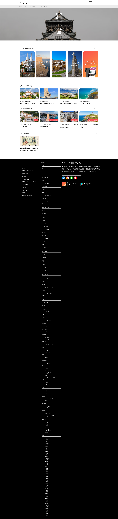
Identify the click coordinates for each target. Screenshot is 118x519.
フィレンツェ (49, 430)
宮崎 (46, 448)
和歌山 (47, 458)
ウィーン (47, 277)
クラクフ (47, 171)
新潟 (46, 493)
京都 (46, 508)
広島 (46, 488)
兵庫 (46, 481)
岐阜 (46, 459)
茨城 (46, 495)
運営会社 (24, 192)
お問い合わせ (25, 184)
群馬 (46, 500)
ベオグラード (49, 201)
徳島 (46, 438)
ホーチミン (48, 326)
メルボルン (48, 278)
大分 (46, 476)
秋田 (46, 449)
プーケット (48, 391)
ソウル (47, 357)
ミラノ (47, 429)
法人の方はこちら (26, 176)
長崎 (46, 512)
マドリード (48, 413)
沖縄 (46, 475)
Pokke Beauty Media (27, 195)
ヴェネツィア (49, 427)
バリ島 (47, 229)
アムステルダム (49, 344)
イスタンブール (49, 320)
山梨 (46, 507)
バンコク (47, 393)
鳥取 (46, 441)
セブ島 (47, 311)
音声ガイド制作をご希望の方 (29, 181)
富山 (46, 454)
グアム (47, 368)
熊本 (46, 456)
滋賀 (46, 465)
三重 (46, 510)
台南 (46, 382)
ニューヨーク (49, 370)
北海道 (47, 505)
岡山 (46, 485)
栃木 (46, 483)
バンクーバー (49, 293)
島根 (46, 513)
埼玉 (46, 461)
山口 (46, 444)
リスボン (40, 6)
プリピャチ (48, 195)
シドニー (47, 332)
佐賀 (46, 439)
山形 (46, 463)
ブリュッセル (49, 339)
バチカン (47, 425)
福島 (46, 451)
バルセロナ (48, 416)
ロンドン (47, 400)
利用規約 (24, 187)
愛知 (46, 498)
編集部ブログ (25, 173)
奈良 (46, 491)
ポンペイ (47, 424)
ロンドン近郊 (49, 399)
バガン (47, 238)
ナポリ (47, 422)
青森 (46, 468)
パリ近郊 (47, 406)
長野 (46, 496)
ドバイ (47, 183)
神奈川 (47, 501)
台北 (46, 384)
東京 (46, 515)
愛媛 (46, 478)
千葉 (46, 480)
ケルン (47, 350)
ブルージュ (48, 337)
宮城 (46, 471)
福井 (46, 453)
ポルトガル (32, 6)
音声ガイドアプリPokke (27, 170)
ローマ (47, 432)
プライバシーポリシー (27, 190)
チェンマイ (48, 390)
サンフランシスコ (50, 377)
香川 (46, 470)
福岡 (46, 473)
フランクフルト (49, 352)
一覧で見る (95, 48)
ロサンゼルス (49, 372)
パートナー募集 (25, 179)
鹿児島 (47, 443)
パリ (46, 407)
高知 (46, 446)
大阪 (46, 503)
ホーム (20, 6)
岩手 (46, 466)
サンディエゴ (49, 375)
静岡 (46, 486)
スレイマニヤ (49, 287)
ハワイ (47, 373)
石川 (46, 490)
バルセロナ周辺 (49, 415)
